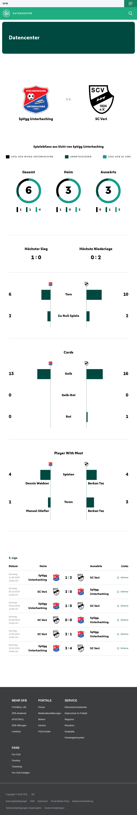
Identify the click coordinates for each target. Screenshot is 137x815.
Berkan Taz (96, 483)
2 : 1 (68, 634)
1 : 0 (68, 606)
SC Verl (95, 577)
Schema (122, 578)
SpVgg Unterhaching (37, 577)
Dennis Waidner (37, 483)
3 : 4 (68, 648)
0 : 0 (68, 620)
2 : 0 (68, 592)
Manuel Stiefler (37, 511)
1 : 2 (68, 577)
